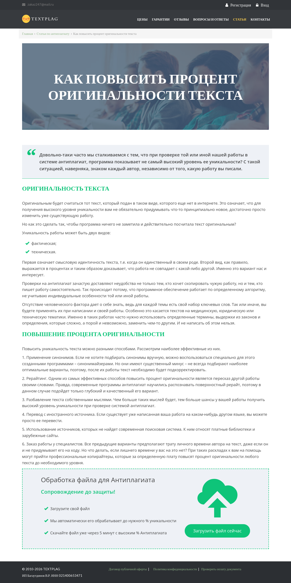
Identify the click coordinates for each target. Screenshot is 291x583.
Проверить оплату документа (221, 569)
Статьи (239, 19)
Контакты (260, 19)
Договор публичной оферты (128, 569)
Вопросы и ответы (211, 19)
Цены (142, 19)
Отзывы (181, 19)
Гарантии (161, 19)
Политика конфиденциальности (175, 569)
